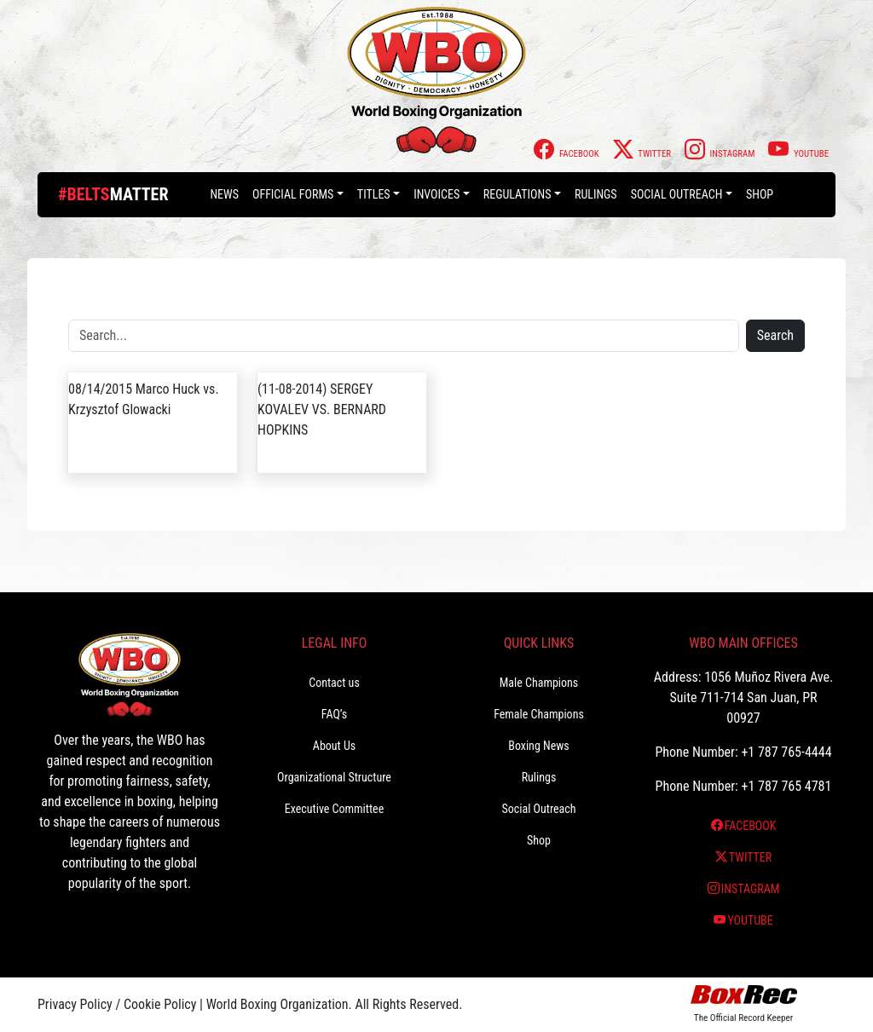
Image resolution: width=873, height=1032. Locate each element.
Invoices (436, 194)
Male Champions (539, 682)
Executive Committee (334, 809)
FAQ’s (334, 714)
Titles (373, 194)
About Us (334, 745)
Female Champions (539, 714)
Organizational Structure (334, 777)
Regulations (517, 194)
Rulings (596, 194)
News (224, 194)
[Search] (403, 336)
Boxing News (538, 745)
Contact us (334, 682)
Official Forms (292, 194)
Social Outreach (677, 194)
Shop (759, 194)
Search (775, 335)
